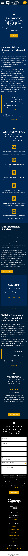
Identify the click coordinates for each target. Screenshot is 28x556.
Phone (3, 448)
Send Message (14, 492)
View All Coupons (7, 271)
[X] (17, 548)
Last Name (4, 443)
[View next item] (15, 308)
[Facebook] (14, 548)
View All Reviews (14, 414)
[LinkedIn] (20, 548)
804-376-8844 (14, 508)
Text (9, 297)
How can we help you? (7, 467)
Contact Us (14, 35)
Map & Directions (14, 519)
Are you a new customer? (8, 462)
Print (19, 297)
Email (14, 297)
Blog (14, 541)
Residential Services (14, 529)
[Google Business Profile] (7, 548)
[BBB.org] (10, 548)
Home (14, 526)
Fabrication (14, 532)
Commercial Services (14, 535)
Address (4, 457)
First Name (4, 438)
